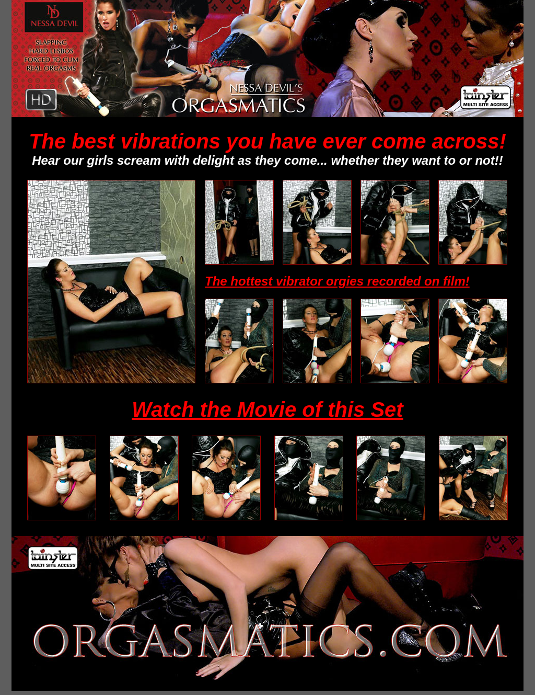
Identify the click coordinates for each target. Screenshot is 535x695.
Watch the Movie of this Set (267, 409)
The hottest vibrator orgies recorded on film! (337, 281)
